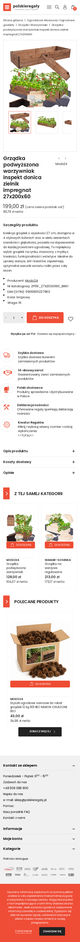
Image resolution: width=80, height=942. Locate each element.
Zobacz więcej (40, 731)
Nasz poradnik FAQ (16, 812)
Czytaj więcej (23, 931)
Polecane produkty (36, 602)
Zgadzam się (52, 931)
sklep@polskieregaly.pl (31, 800)
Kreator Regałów (31, 422)
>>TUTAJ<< (26, 435)
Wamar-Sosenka (58, 560)
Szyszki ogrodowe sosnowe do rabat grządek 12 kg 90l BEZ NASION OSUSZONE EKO (38, 707)
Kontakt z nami (14, 818)
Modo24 (61, 164)
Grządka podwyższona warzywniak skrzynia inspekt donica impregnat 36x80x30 (19, 574)
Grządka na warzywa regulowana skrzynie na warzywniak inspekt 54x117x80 (59, 574)
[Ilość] (13, 317)
